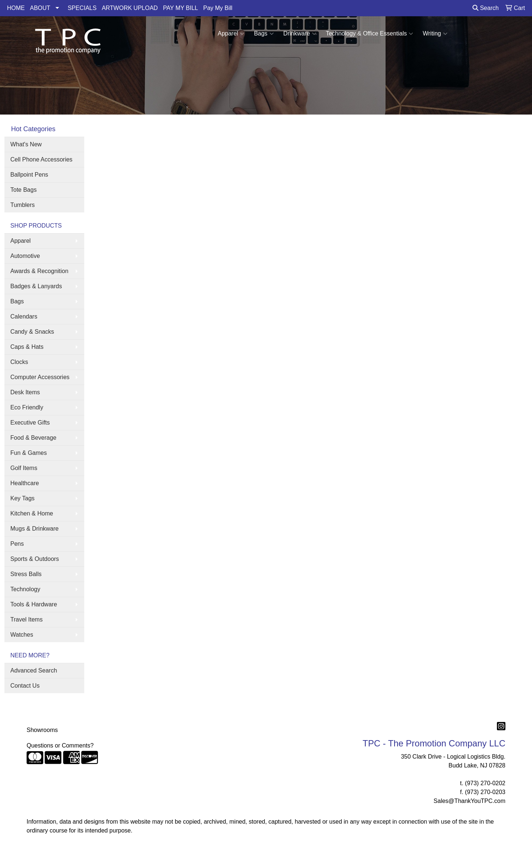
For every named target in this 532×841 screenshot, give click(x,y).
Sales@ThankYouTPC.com (469, 801)
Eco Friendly (26, 407)
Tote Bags (23, 190)
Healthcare (24, 483)
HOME (16, 8)
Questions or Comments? (60, 745)
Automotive (25, 256)
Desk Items (25, 392)
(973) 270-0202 (485, 783)
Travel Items (26, 619)
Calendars (23, 316)
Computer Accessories (39, 377)
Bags (263, 33)
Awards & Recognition (39, 271)
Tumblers (22, 205)
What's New (26, 144)
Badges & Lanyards (36, 286)
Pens (17, 544)
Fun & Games (28, 453)
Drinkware (299, 33)
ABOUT (40, 8)
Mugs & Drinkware (34, 528)
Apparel (231, 33)
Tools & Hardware (33, 604)
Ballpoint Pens (29, 174)
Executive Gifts (30, 422)
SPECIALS (82, 8)
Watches (21, 634)
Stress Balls (25, 574)
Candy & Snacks (32, 331)
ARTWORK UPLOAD (130, 8)
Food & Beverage (33, 438)
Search (486, 8)
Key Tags (22, 498)
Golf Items (23, 468)
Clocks (19, 362)
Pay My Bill (217, 8)
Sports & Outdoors (34, 559)
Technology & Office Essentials (369, 33)
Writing (435, 33)
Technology (25, 589)
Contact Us (25, 685)
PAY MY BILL (180, 8)
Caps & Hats (27, 347)
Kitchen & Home (31, 513)
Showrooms (42, 730)
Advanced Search (33, 670)
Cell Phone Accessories (41, 159)
